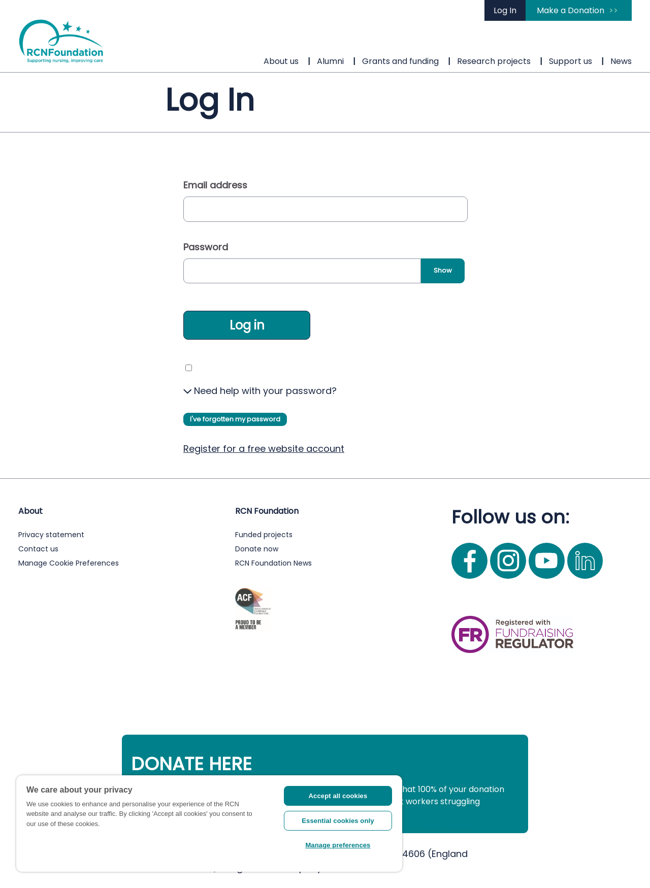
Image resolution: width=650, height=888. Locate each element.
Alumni (330, 61)
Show (443, 270)
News (621, 61)
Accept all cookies (338, 796)
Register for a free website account (263, 448)
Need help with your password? (260, 390)
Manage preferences (337, 845)
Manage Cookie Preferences (68, 563)
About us (281, 61)
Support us (570, 61)
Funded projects (263, 535)
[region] (209, 823)
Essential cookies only (338, 821)
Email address (215, 185)
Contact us (38, 549)
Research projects (494, 61)
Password (205, 247)
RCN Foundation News (273, 563)
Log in (247, 325)
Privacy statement (51, 535)
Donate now (256, 549)
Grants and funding (400, 61)
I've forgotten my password (235, 419)
